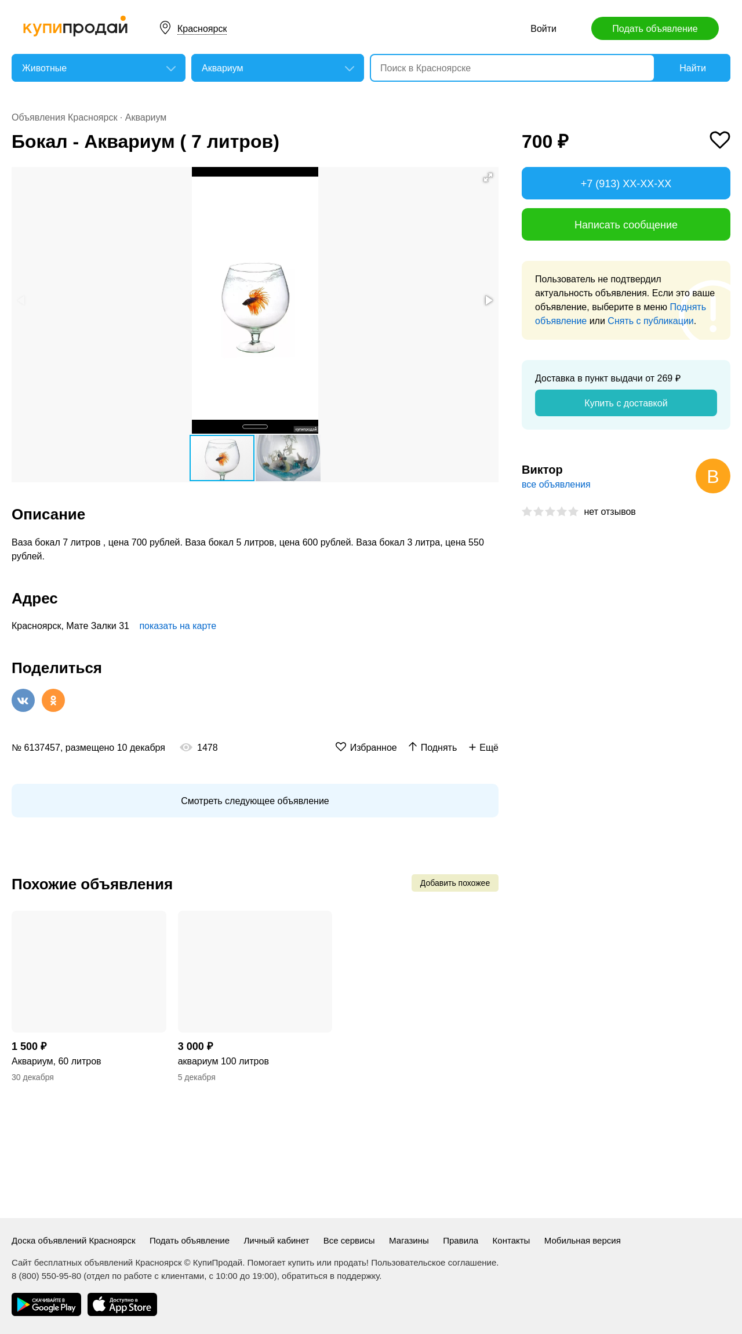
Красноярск (202, 29)
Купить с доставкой (625, 403)
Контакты (511, 1240)
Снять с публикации (650, 321)
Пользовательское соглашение (433, 1262)
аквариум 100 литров (223, 1061)
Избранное (373, 748)
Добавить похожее (455, 883)
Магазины (409, 1240)
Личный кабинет (277, 1240)
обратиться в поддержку (330, 1276)
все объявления (556, 484)
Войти (543, 29)
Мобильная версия (582, 1240)
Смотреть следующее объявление (255, 801)
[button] (488, 177)
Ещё (489, 748)
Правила (460, 1240)
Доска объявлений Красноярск (74, 1240)
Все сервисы (349, 1240)
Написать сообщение (626, 225)
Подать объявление (654, 29)
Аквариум (146, 117)
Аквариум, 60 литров (56, 1061)
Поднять (439, 748)
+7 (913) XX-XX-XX (626, 184)
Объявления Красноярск (64, 117)
